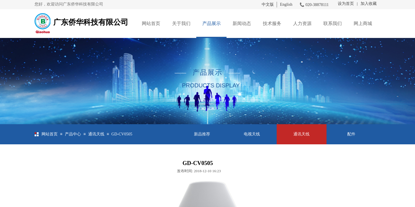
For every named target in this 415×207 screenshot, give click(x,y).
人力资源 (302, 23)
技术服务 (272, 23)
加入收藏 (369, 3)
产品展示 (211, 23)
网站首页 (151, 23)
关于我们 (181, 23)
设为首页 (346, 3)
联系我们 (332, 23)
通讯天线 (96, 134)
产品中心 (73, 134)
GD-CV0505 (122, 134)
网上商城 (363, 23)
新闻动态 (242, 23)
